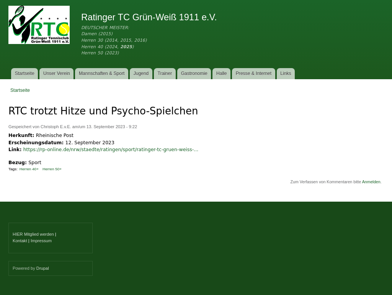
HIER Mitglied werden (33, 234)
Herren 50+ (52, 169)
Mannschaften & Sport (101, 73)
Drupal (42, 268)
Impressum (41, 240)
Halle (221, 73)
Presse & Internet (253, 73)
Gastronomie (194, 73)
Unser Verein (56, 73)
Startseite (24, 73)
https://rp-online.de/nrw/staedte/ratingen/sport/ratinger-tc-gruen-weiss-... (110, 149)
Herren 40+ (29, 169)
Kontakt (20, 240)
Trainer (165, 73)
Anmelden (371, 181)
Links (285, 73)
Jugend (141, 73)
